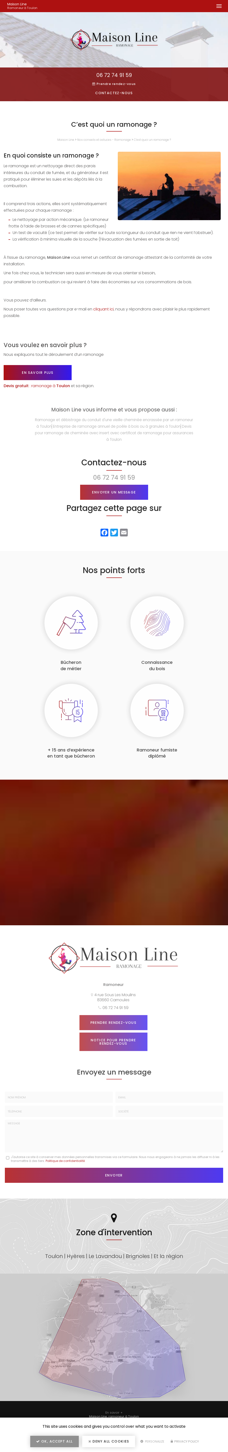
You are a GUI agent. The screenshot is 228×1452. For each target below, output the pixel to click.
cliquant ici (103, 309)
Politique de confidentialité (65, 1161)
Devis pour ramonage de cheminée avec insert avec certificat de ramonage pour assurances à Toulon (114, 433)
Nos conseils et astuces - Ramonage (104, 140)
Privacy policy (185, 1441)
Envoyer (114, 1175)
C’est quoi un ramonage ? (152, 140)
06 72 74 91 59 (114, 75)
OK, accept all (54, 1441)
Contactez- (114, 93)
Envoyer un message (114, 492)
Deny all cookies (108, 1441)
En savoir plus (37, 372)
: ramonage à (37, 386)
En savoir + (114, 1412)
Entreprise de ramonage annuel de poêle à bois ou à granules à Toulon (117, 426)
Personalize (152, 1441)
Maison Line (34, 6)
